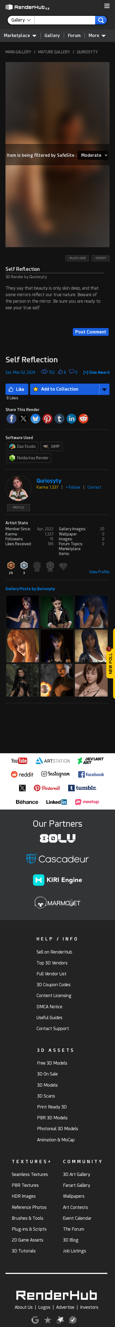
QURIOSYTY (87, 52)
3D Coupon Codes (54, 984)
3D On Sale (47, 1074)
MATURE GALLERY (54, 52)
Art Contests (75, 1207)
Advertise (65, 1307)
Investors (89, 1307)
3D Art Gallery (76, 1174)
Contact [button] (94, 487)
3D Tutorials (24, 1251)
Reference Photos (29, 1207)
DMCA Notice (49, 1006)
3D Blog (70, 1240)
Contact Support (53, 1028)
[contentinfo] (23, 20)
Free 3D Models (52, 1063)
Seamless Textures (30, 1174)
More (97, 35)
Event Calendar (77, 1218)
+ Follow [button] (73, 487)
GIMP (51, 446)
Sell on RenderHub (54, 952)
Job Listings (74, 1251)
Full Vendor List (51, 973)
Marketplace (20, 35)
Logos (44, 1307)
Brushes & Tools (27, 1218)
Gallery (52, 35)
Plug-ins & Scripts (29, 1229)
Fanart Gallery (76, 1185)
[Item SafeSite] (93, 155)
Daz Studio (22, 446)
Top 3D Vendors (52, 963)
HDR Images (24, 1196)
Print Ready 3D (52, 1107)
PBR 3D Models (52, 1117)
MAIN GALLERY (18, 52)
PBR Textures (25, 1185)
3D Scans (46, 1096)
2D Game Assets (27, 1240)
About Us (24, 1307)
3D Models (47, 1085)
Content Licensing (54, 995)
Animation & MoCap (56, 1139)
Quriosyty (49, 481)
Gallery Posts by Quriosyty (30, 589)
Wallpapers (73, 1196)
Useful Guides (49, 1017)
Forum (74, 35)
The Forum (73, 1229)
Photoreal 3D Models (57, 1128)
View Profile (99, 572)
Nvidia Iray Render (29, 458)
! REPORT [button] (101, 258)
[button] (107, 6)
